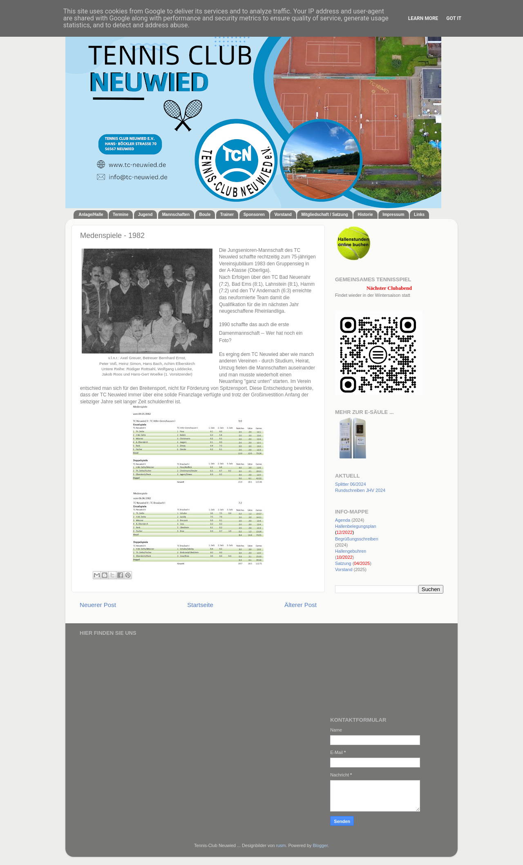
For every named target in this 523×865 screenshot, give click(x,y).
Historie (365, 214)
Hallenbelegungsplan (355, 526)
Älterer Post (300, 604)
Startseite (200, 604)
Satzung (343, 563)
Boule (205, 214)
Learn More (423, 18)
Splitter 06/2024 (350, 484)
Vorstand (283, 214)
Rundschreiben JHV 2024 (360, 490)
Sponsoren (254, 214)
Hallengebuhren (350, 551)
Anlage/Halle (91, 214)
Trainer (227, 214)
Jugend (145, 214)
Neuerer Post (98, 604)
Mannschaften (176, 214)
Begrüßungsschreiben (356, 538)
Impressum (393, 214)
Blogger (320, 845)
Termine (120, 214)
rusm (281, 845)
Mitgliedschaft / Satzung (324, 214)
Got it (453, 18)
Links (419, 214)
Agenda (342, 520)
